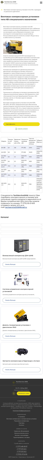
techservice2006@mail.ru (16, 207)
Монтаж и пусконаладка (21, 435)
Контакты (21, 425)
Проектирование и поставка (21, 437)
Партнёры (21, 423)
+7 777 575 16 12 (21, 449)
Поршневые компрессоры (21, 421)
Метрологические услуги (21, 433)
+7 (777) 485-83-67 (21, 446)
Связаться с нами (23, 393)
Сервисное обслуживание (21, 431)
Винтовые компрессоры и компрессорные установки (21, 419)
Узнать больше (10, 264)
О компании (21, 416)
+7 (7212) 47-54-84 (21, 454)
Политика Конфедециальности (21, 410)
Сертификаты (10, 124)
